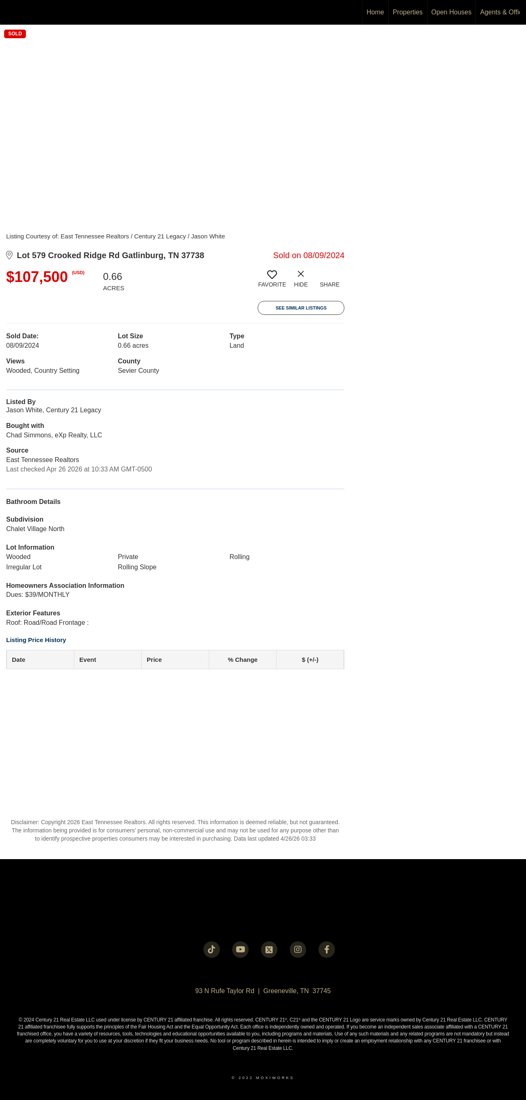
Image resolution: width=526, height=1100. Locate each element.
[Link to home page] (10, 12)
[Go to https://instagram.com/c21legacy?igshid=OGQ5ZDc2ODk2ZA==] (298, 949)
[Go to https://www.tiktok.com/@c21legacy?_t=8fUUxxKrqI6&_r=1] (211, 949)
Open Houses (451, 12)
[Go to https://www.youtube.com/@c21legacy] (240, 949)
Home (375, 12)
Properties (408, 12)
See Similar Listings (301, 307)
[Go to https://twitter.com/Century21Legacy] (269, 949)
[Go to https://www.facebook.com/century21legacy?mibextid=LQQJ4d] (326, 949)
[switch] (272, 282)
